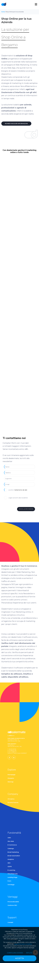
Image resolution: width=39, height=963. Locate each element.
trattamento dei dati (21, 490)
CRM (9, 838)
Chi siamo (11, 799)
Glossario (11, 778)
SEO (9, 863)
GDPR (10, 866)
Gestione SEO (12, 905)
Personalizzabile (13, 902)
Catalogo (11, 848)
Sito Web (11, 841)
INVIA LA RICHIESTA (26, 509)
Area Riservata (13, 874)
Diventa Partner (13, 802)
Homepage (11, 774)
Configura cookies (15, 953)
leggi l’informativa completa (23, 944)
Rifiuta (29, 953)
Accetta (19, 958)
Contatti (10, 922)
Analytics (11, 859)
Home (3, 11)
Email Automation (14, 856)
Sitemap (10, 782)
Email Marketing (13, 852)
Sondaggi (11, 884)
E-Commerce (12, 845)
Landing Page (12, 877)
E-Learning (11, 870)
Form (9, 881)
